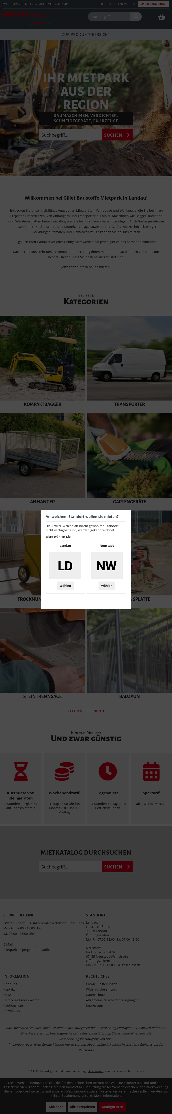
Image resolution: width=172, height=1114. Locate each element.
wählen (65, 586)
